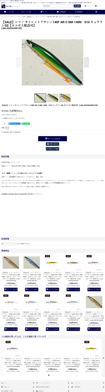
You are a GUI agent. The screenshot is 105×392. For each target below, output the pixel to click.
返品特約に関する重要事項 (11, 132)
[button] (96, 12)
